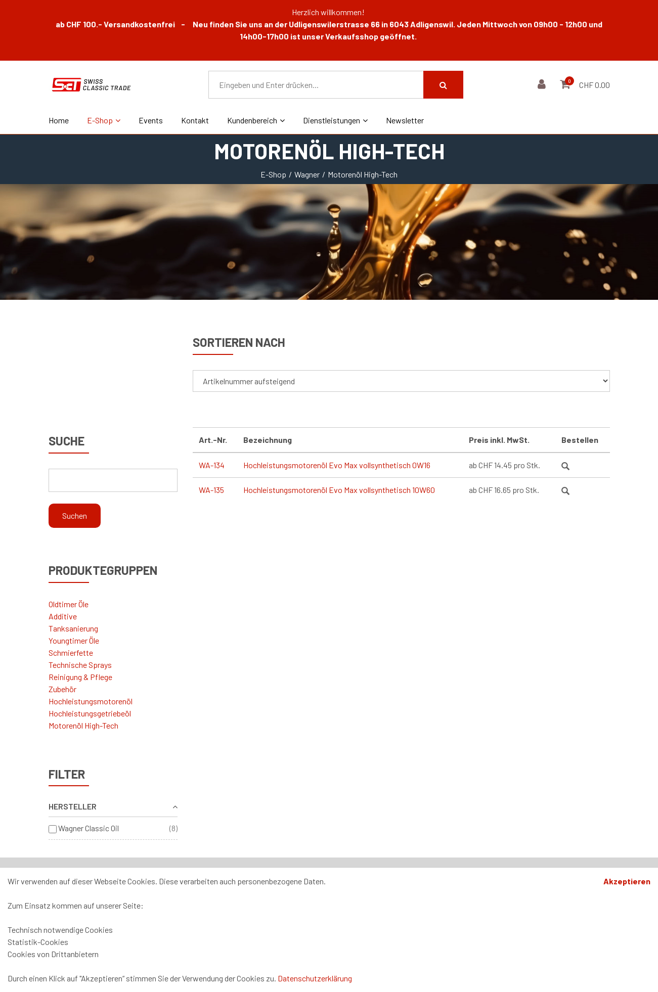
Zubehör (62, 689)
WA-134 (212, 465)
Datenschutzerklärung (315, 978)
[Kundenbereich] (543, 85)
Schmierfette (71, 652)
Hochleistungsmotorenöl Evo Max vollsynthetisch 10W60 (339, 489)
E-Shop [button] (103, 120)
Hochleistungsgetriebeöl (90, 713)
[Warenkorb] (566, 85)
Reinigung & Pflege (80, 677)
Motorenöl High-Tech (83, 725)
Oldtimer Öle (69, 604)
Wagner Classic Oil (88, 828)
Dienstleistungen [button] (335, 120)
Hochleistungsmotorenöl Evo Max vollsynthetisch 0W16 (336, 465)
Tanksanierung (73, 628)
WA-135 (211, 489)
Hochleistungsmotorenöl (91, 701)
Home (59, 120)
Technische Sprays (80, 664)
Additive (63, 616)
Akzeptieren (626, 881)
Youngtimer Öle (74, 640)
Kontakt (195, 120)
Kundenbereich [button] (256, 120)
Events (151, 120)
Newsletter (405, 120)
